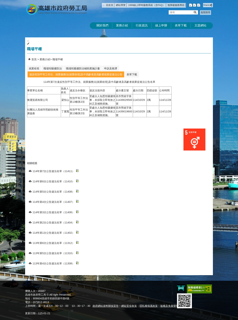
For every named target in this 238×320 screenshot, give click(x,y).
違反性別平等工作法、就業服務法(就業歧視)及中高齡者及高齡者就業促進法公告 (75, 74)
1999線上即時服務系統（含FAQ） (146, 5)
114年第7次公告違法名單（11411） (56, 171)
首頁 (34, 59)
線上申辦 (161, 25)
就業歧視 (34, 68)
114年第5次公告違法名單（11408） (56, 191)
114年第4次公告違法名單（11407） (56, 201)
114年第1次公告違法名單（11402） (56, 232)
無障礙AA (199, 288)
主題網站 (200, 25)
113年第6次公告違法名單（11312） (56, 242)
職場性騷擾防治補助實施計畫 (83, 68)
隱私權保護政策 (148, 305)
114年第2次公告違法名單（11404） (56, 222)
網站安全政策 (129, 305)
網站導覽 (121, 5)
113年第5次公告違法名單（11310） (56, 253)
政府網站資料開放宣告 (106, 305)
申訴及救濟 (110, 68)
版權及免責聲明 (169, 305)
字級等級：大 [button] (198, 5)
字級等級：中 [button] (194, 5)
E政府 (181, 288)
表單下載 (181, 25)
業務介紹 (122, 25)
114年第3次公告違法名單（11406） (56, 212)
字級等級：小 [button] (190, 5)
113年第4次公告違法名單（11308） (56, 263)
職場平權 (57, 59)
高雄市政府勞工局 (56, 9)
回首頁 (109, 5)
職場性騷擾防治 (53, 68)
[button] (195, 12)
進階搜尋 (205, 12)
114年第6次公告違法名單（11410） (56, 181)
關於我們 (102, 25)
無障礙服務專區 (176, 5)
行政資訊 (142, 25)
